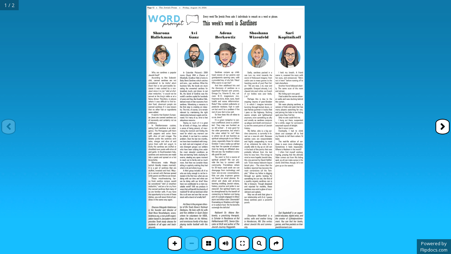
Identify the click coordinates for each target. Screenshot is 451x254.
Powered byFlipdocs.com (433, 246)
